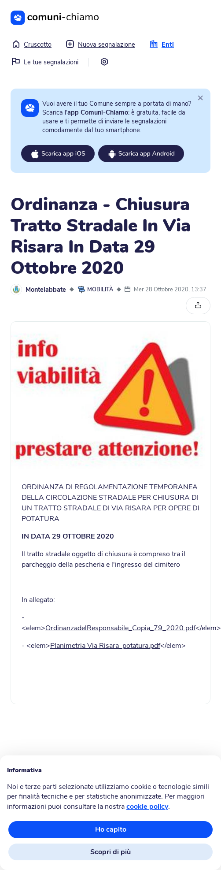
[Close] (200, 97)
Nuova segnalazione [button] (100, 44)
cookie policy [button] (147, 806)
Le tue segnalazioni (44, 62)
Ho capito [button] (110, 829)
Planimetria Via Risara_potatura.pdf (105, 646)
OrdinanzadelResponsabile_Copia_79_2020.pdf (120, 628)
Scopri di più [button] (110, 852)
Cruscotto (31, 44)
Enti (161, 44)
